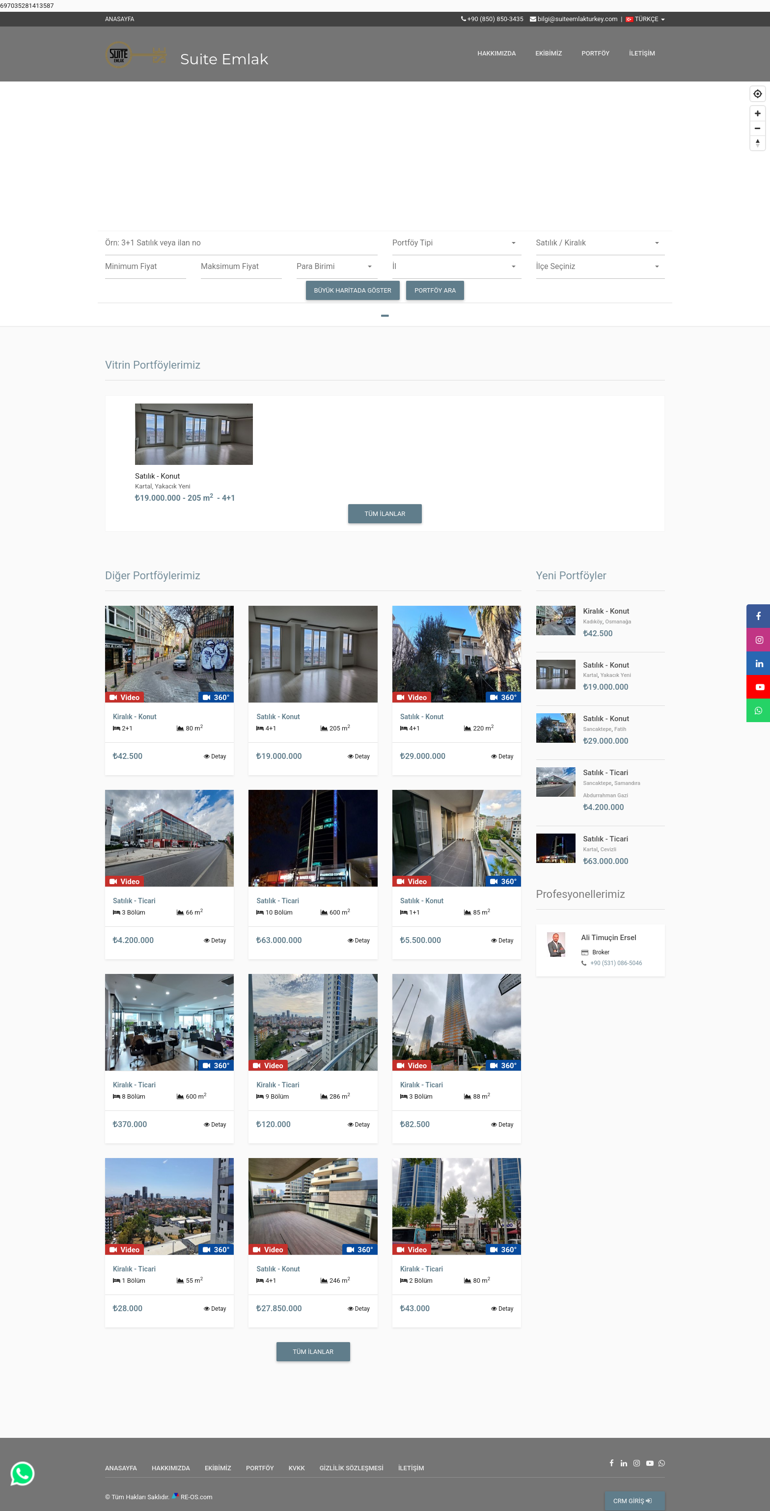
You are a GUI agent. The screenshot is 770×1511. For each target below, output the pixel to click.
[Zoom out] (757, 128)
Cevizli (608, 849)
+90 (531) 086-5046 (616, 963)
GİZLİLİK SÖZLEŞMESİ (352, 1468)
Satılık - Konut (157, 476)
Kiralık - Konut (606, 611)
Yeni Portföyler (571, 575)
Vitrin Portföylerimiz (152, 365)
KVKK (297, 1468)
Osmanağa (618, 622)
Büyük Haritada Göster (352, 290)
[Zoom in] (757, 113)
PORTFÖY (596, 53)
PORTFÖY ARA (435, 290)
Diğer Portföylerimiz (152, 575)
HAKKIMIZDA (497, 53)
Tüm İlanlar (385, 513)
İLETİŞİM (642, 53)
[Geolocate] (757, 93)
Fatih (620, 729)
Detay (215, 756)
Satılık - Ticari (606, 772)
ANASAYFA (119, 19)
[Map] (385, 204)
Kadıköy (593, 622)
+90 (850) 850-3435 (495, 19)
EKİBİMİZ (549, 53)
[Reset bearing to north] (757, 142)
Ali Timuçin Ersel (608, 937)
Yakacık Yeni (616, 675)
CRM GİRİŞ (632, 1501)
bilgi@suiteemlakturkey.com (578, 19)
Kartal (590, 675)
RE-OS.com (197, 1497)
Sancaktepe (597, 729)
